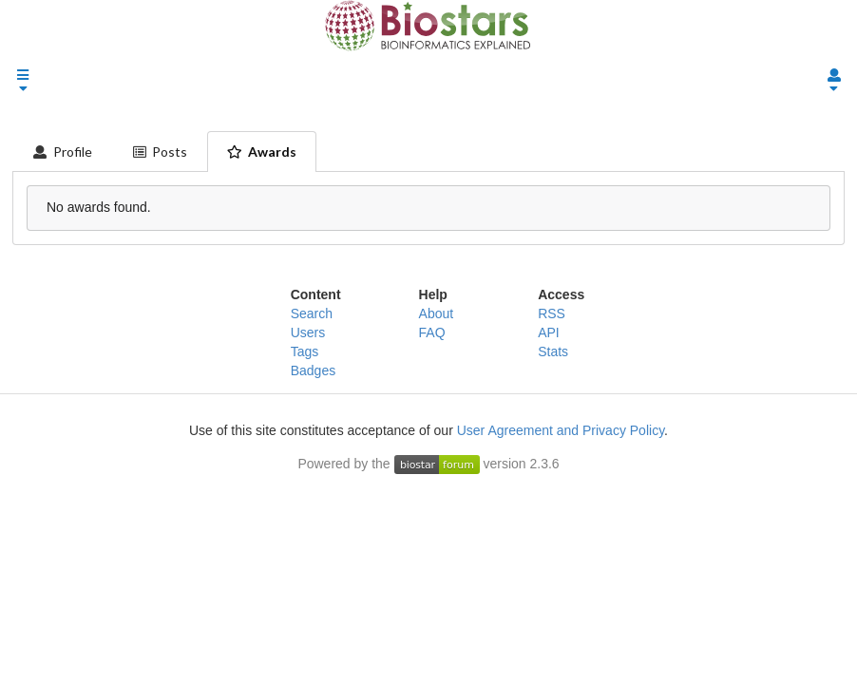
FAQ (432, 332)
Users (308, 332)
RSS (551, 313)
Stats (553, 351)
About (436, 313)
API (549, 332)
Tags (305, 351)
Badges (313, 370)
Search (312, 313)
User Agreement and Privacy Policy (560, 430)
